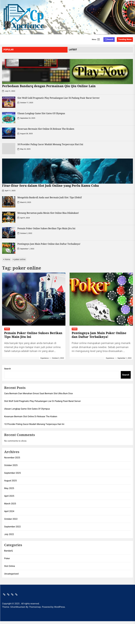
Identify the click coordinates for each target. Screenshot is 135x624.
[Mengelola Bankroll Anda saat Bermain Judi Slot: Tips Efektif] (8, 201)
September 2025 (12, 473)
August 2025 (10, 480)
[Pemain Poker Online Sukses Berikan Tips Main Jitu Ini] (8, 232)
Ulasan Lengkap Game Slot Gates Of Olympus (41, 113)
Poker (7, 329)
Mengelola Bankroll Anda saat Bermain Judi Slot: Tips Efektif (49, 197)
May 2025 (9, 488)
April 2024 (9, 511)
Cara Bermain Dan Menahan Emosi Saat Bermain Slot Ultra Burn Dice (38, 393)
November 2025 (12, 457)
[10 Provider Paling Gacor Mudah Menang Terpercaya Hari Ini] (8, 148)
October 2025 (11, 465)
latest (73, 49)
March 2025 (10, 503)
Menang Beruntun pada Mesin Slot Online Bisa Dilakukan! (48, 212)
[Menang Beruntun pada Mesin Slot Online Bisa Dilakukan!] (8, 217)
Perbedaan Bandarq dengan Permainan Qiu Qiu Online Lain (49, 86)
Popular (8, 49)
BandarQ (8, 550)
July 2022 (9, 534)
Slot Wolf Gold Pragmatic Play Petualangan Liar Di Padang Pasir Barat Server (58, 97)
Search (7, 368)
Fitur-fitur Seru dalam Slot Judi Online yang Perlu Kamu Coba (50, 185)
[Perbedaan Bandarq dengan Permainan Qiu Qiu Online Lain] (67, 71)
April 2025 (9, 496)
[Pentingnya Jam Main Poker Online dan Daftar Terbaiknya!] (8, 248)
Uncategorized (11, 573)
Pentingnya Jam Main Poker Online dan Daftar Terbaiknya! (48, 243)
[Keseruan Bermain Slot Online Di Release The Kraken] (8, 133)
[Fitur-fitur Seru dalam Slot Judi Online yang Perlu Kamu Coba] (67, 171)
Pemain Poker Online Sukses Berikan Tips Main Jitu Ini (46, 228)
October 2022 (11, 519)
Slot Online (9, 566)
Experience (44, 358)
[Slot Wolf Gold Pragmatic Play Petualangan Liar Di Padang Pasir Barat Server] (8, 102)
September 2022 (12, 526)
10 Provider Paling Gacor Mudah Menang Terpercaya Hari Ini (50, 144)
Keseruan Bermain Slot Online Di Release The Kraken (45, 128)
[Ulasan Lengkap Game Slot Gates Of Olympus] (8, 117)
